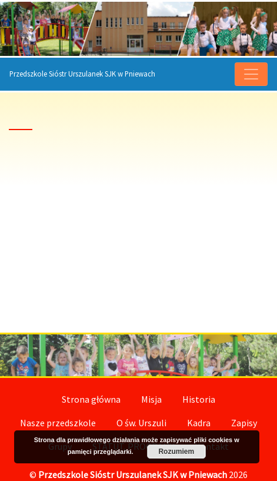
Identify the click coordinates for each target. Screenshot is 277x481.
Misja (151, 399)
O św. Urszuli (141, 423)
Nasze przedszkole (58, 423)
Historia (198, 399)
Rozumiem (176, 451)
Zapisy (244, 423)
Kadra (199, 423)
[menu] (251, 74)
